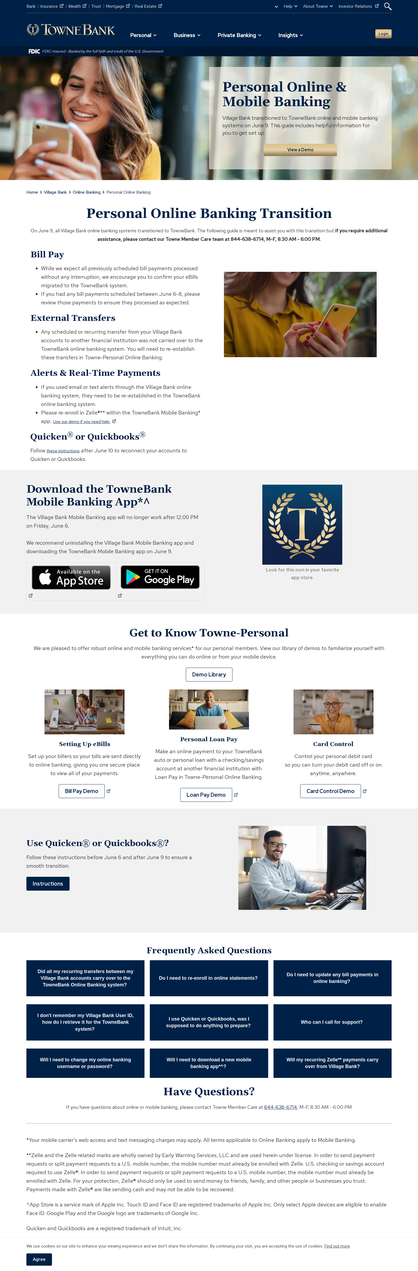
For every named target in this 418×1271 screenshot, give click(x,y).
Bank (30, 6)
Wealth (77, 6)
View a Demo (300, 147)
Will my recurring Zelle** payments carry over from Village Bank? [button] (333, 1060)
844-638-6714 (280, 1104)
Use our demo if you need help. (93, 418)
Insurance (51, 6)
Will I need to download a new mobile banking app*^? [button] (209, 1060)
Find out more (337, 1246)
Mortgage (118, 6)
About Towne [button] (315, 6)
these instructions (68, 447)
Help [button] (288, 6)
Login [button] (379, 32)
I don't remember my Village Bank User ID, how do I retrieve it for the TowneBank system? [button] (85, 1019)
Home (32, 189)
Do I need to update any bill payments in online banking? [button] (332, 975)
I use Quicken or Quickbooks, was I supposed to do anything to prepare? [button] (209, 1020)
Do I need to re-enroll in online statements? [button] (209, 975)
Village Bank (55, 189)
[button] (388, 6)
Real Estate (148, 6)
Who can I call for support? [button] (332, 1019)
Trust (96, 6)
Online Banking (87, 189)
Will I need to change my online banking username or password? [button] (85, 1060)
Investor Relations (359, 6)
